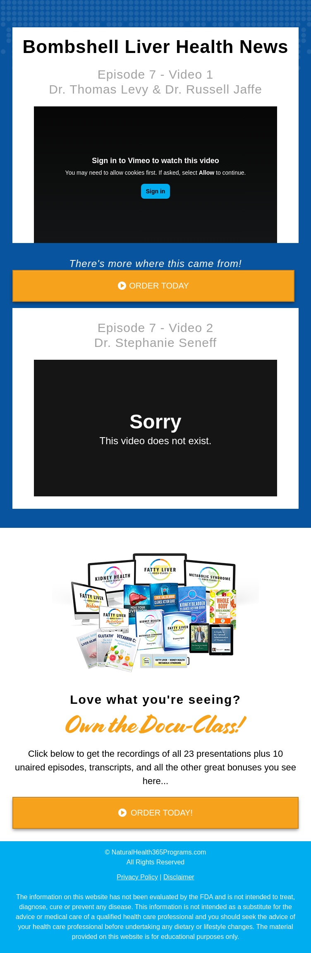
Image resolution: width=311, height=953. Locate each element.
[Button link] (153, 286)
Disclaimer (178, 877)
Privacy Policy (137, 877)
